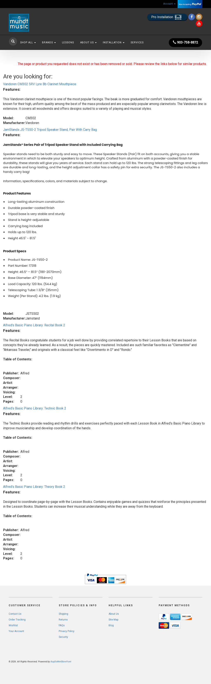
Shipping (63, 613)
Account (169, 3)
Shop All (28, 42)
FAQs (62, 625)
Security (63, 637)
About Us (88, 42)
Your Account (16, 631)
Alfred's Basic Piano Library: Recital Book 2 (34, 325)
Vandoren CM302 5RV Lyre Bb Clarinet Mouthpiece (39, 84)
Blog (111, 625)
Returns (63, 619)
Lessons (68, 42)
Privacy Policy (66, 631)
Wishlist (13, 625)
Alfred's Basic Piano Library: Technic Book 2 (34, 408)
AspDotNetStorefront (60, 661)
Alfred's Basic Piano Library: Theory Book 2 (34, 487)
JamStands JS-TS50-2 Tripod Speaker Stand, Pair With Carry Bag (50, 130)
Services (137, 42)
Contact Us (15, 613)
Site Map (113, 619)
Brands (49, 42)
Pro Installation (167, 17)
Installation (113, 42)
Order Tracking (17, 619)
